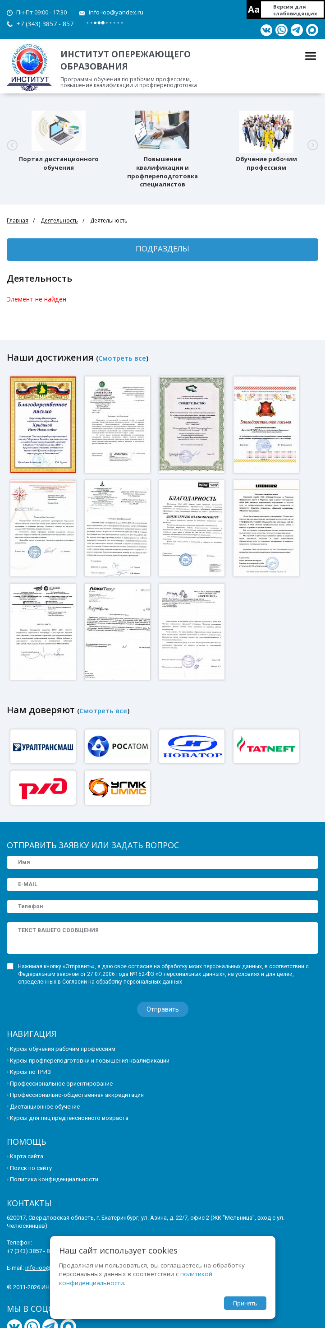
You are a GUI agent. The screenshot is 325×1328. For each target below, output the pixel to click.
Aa (254, 9)
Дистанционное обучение (45, 1106)
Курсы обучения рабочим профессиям (62, 1048)
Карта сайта (26, 1156)
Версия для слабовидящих (295, 10)
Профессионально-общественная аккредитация (77, 1094)
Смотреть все (122, 357)
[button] (12, 145)
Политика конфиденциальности (54, 1179)
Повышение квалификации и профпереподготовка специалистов (162, 171)
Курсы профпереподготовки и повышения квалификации (89, 1060)
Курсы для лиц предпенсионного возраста (69, 1117)
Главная (17, 220)
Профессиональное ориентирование (61, 1083)
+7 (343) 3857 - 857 (44, 23)
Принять (245, 1303)
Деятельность (59, 220)
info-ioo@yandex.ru (116, 12)
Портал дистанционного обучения (59, 163)
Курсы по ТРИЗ (30, 1071)
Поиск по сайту (31, 1168)
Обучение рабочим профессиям (266, 163)
